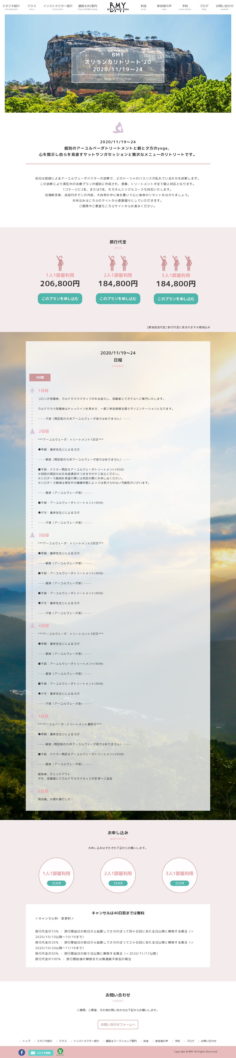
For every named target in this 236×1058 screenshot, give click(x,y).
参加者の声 (160, 1041)
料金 (144, 1041)
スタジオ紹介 (43, 1041)
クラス (61, 1041)
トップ (25, 1041)
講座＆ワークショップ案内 (120, 1041)
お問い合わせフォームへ (118, 1024)
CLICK (56, 883)
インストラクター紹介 (84, 1041)
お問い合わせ (207, 1041)
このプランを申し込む (60, 298)
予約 (176, 1041)
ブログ (189, 1041)
